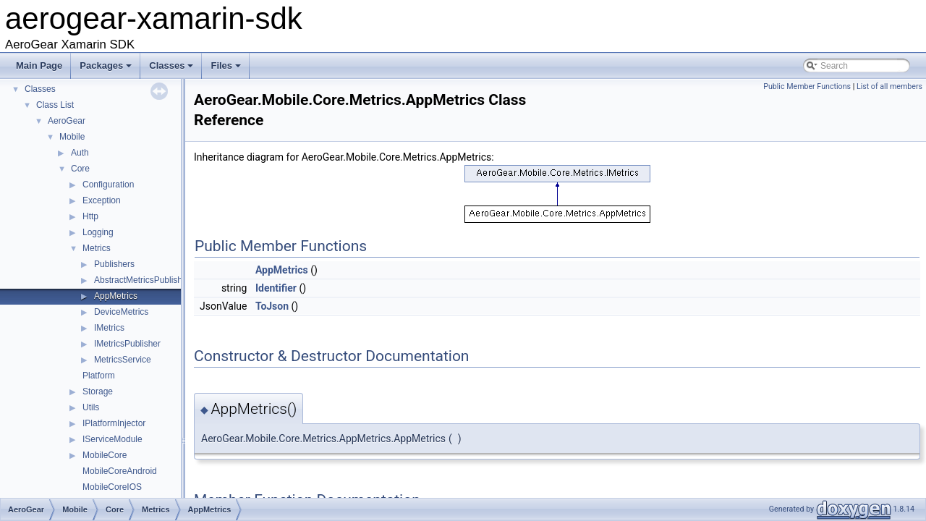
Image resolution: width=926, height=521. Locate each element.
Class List (55, 105)
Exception (101, 200)
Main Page (39, 65)
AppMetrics (115, 296)
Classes (172, 69)
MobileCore (104, 455)
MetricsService (122, 360)
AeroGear (66, 121)
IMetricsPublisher (127, 344)
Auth (80, 153)
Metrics (96, 248)
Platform (98, 375)
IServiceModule (112, 439)
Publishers (114, 264)
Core (80, 169)
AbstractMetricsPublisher (142, 280)
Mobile (72, 137)
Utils (90, 407)
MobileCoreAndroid (119, 471)
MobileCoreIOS (112, 487)
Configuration (108, 184)
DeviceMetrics (121, 312)
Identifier (276, 288)
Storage (97, 391)
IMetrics (109, 328)
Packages (107, 69)
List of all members (889, 86)
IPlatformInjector (113, 423)
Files (227, 69)
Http (90, 216)
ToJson (272, 306)
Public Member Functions (807, 86)
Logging (98, 232)
